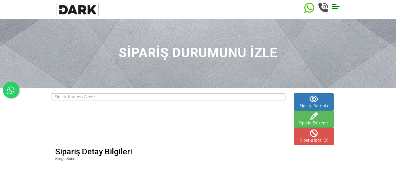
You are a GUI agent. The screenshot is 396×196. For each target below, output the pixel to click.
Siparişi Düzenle (314, 118)
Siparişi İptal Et (314, 136)
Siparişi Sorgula (314, 101)
